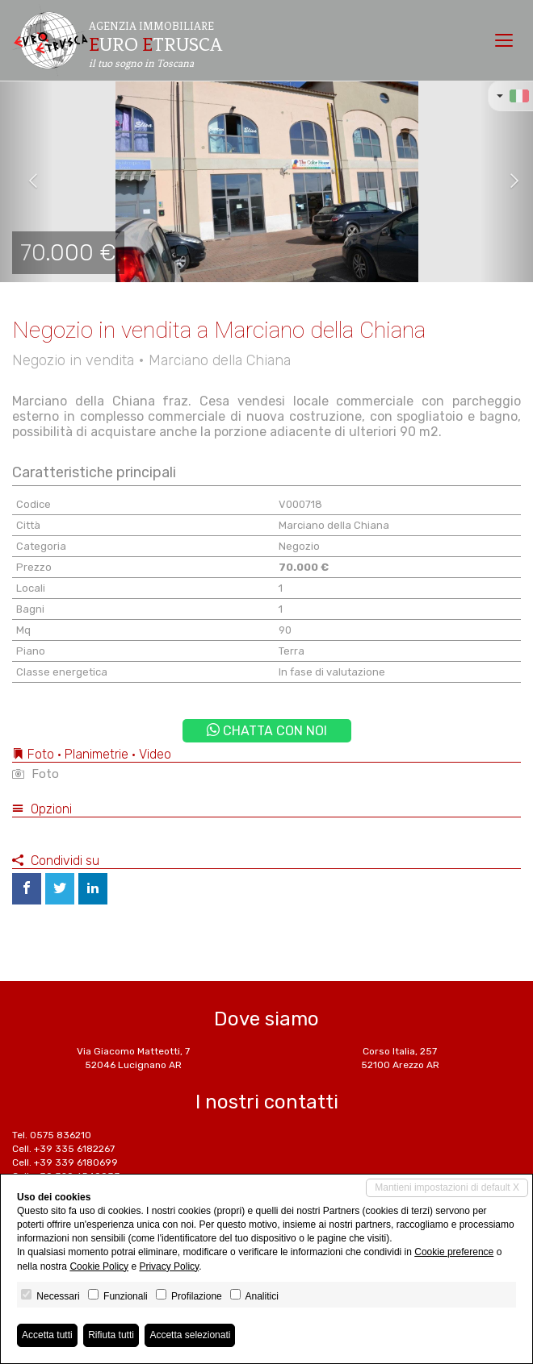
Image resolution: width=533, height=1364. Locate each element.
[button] (26, 181)
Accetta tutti (47, 1335)
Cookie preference (453, 1252)
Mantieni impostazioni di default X (447, 1187)
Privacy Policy (169, 1266)
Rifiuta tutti (111, 1335)
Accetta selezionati (189, 1335)
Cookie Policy (98, 1266)
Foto (35, 774)
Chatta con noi (267, 730)
